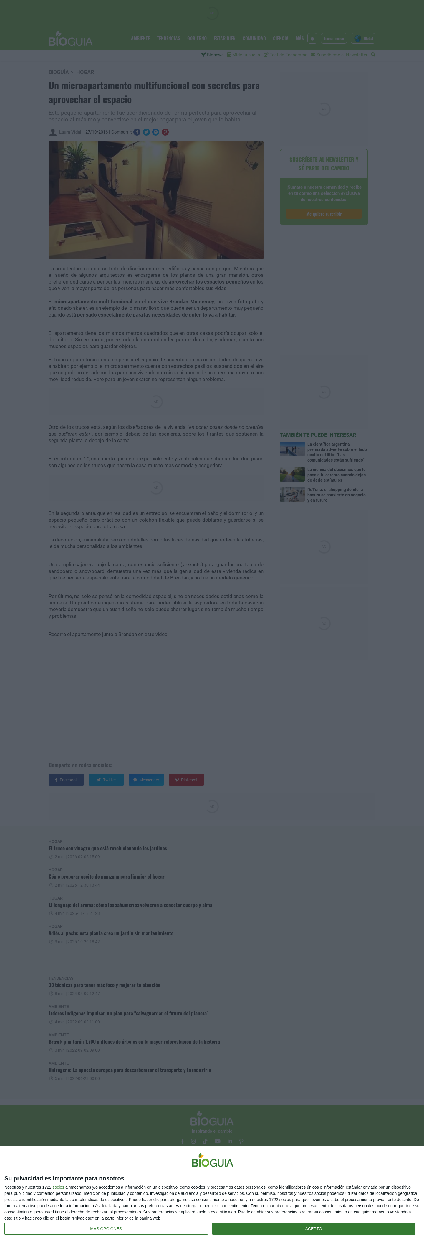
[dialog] (212, 1194)
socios (58, 1187)
